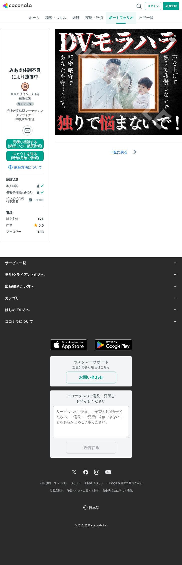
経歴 (75, 18)
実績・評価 (94, 18)
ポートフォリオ (121, 18)
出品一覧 (146, 18)
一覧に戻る (118, 152)
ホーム (34, 18)
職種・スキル (55, 18)
